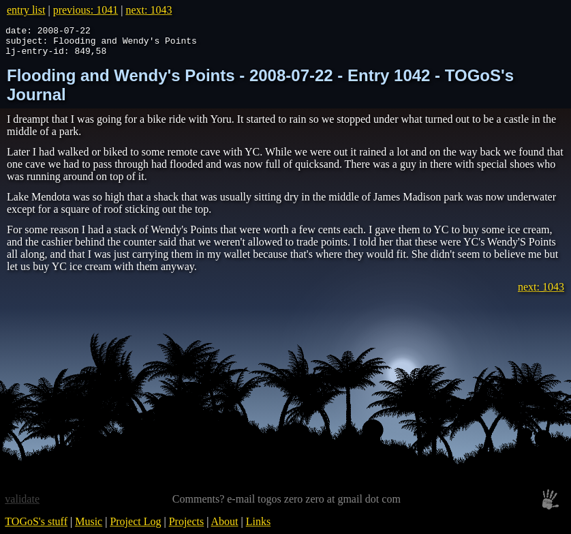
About (224, 527)
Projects (186, 527)
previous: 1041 (86, 10)
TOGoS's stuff (36, 527)
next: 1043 (148, 10)
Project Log (135, 527)
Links (258, 527)
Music (88, 527)
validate (22, 505)
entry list (26, 10)
